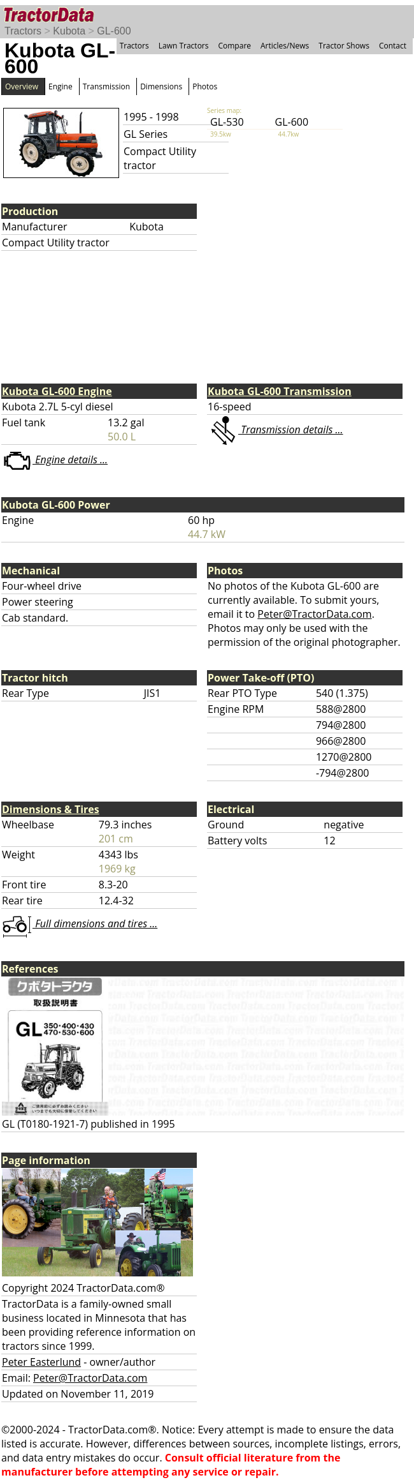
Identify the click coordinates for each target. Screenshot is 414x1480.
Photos (204, 86)
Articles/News (285, 45)
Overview (21, 86)
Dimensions (161, 86)
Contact (392, 45)
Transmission (106, 86)
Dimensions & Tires (50, 809)
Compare (234, 45)
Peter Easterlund (41, 1362)
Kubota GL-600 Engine (57, 391)
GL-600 (114, 31)
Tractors (22, 31)
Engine (60, 86)
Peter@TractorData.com (314, 614)
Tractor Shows (343, 45)
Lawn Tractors (184, 45)
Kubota (69, 31)
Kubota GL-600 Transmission (280, 391)
